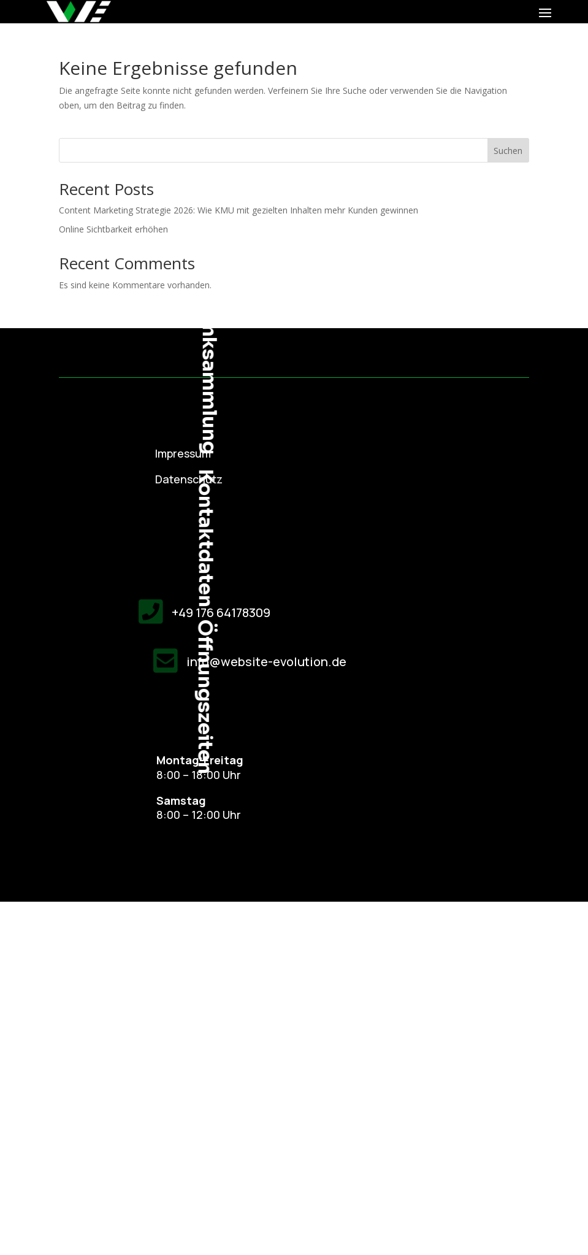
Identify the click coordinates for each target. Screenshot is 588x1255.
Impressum (183, 453)
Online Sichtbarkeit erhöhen (113, 229)
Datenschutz (189, 479)
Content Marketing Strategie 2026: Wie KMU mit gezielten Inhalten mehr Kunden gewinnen (238, 210)
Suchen (508, 150)
